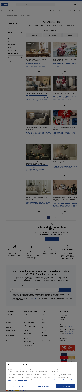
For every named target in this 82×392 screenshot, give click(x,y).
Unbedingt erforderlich (43, 386)
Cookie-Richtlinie (22, 380)
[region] (41, 376)
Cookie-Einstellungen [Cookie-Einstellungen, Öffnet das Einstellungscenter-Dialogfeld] (19, 386)
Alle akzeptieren (65, 386)
